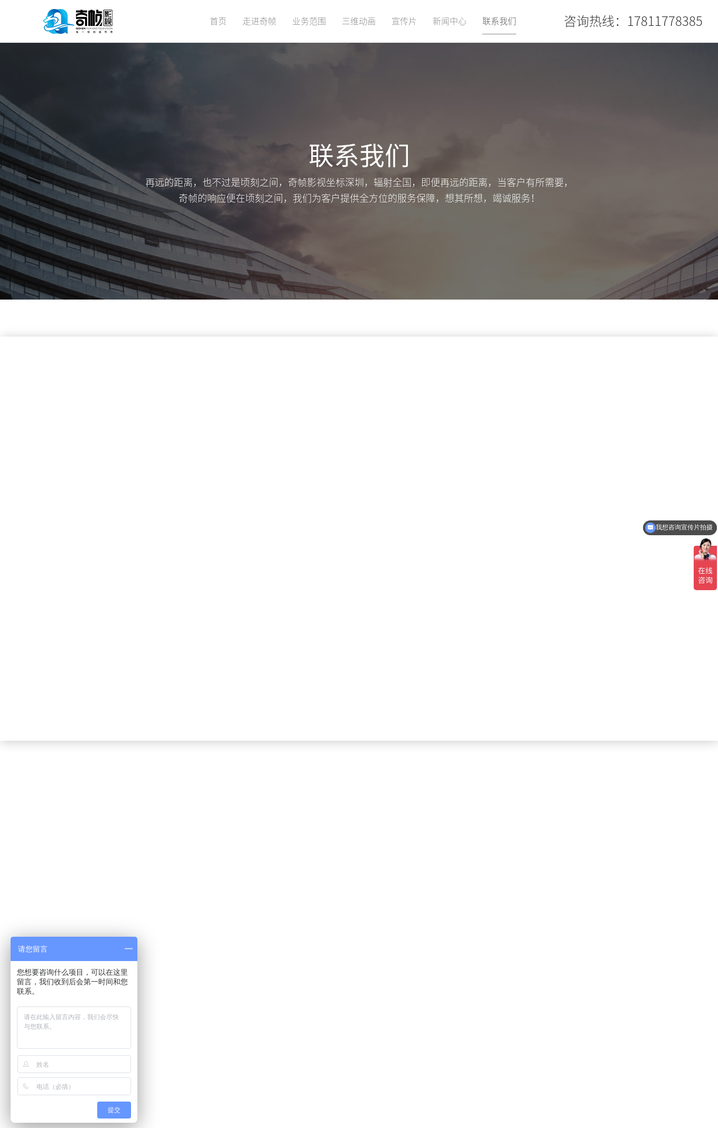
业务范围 (309, 21)
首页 (218, 21)
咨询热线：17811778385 (633, 21)
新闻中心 (450, 21)
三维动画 (359, 21)
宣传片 (404, 21)
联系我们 (499, 21)
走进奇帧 (259, 21)
